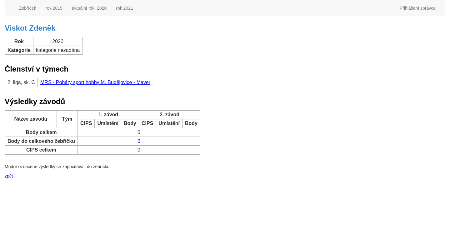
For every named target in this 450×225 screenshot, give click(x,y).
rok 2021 (124, 8)
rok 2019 (53, 8)
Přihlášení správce (418, 8)
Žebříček (27, 8)
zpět (9, 175)
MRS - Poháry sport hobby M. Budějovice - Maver (95, 82)
